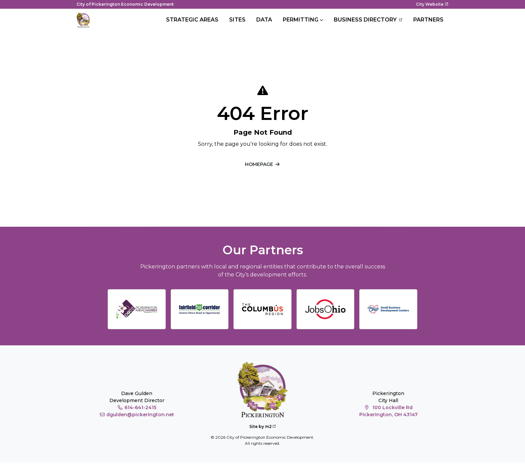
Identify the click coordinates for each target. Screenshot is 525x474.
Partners (428, 25)
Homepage (262, 175)
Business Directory (368, 25)
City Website (432, 4)
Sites (237, 25)
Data (264, 25)
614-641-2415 (136, 419)
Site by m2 (262, 437)
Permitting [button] (300, 25)
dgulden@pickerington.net (136, 426)
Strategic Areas (192, 25)
